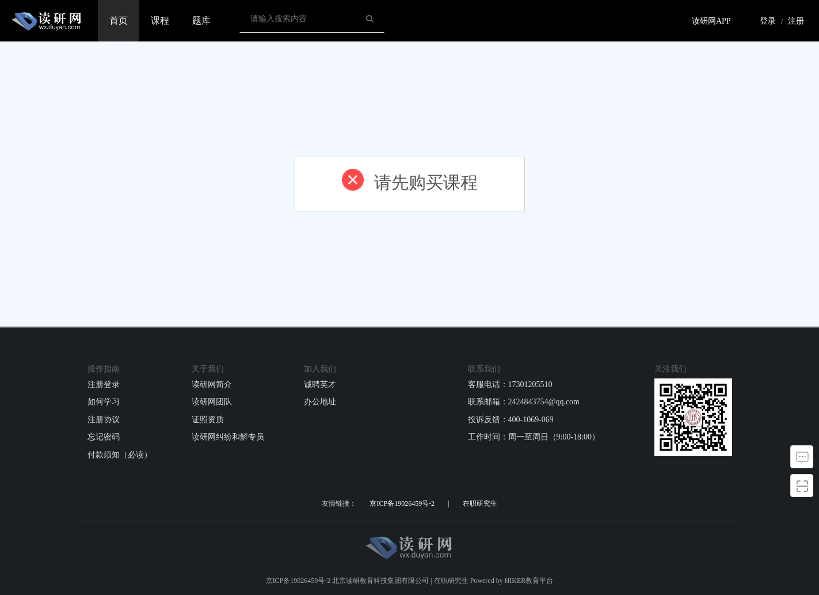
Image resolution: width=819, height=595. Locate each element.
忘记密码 (103, 437)
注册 (796, 21)
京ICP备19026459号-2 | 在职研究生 (433, 503)
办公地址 (320, 401)
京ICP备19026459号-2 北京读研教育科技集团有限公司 (347, 581)
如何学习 (103, 401)
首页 (118, 20)
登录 (768, 21)
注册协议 (103, 419)
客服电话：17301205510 (510, 384)
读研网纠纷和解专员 (228, 437)
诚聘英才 (320, 384)
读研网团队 (212, 401)
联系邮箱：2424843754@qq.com (524, 401)
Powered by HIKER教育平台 (512, 581)
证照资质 (208, 419)
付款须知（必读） (119, 454)
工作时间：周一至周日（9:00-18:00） (534, 437)
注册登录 (103, 384)
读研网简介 (212, 384)
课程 (160, 20)
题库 (201, 20)
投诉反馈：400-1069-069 (511, 419)
